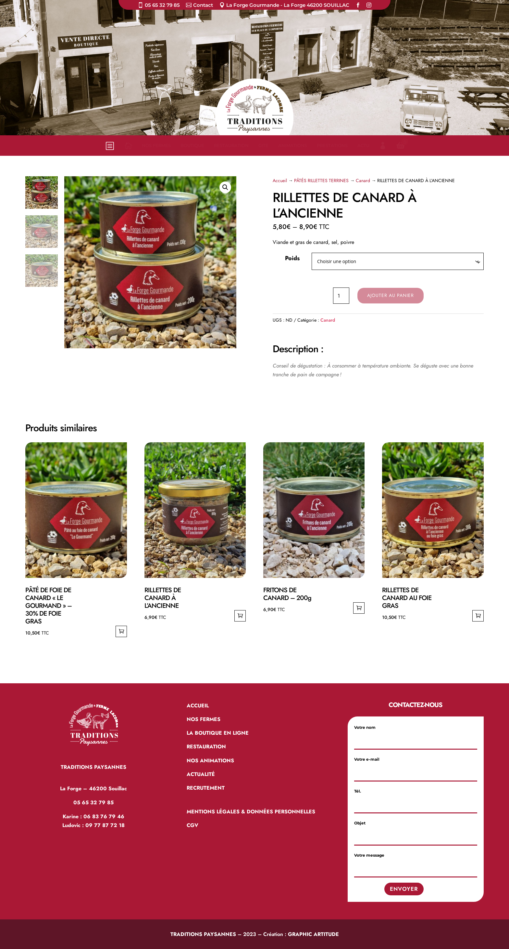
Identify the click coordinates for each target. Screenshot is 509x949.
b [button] (109, 145)
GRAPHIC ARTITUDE (313, 934)
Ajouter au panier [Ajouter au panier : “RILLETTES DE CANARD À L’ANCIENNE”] (240, 616)
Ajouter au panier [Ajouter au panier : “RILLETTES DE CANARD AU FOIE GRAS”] (478, 616)
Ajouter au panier (390, 295)
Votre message (415, 862)
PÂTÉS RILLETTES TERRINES (321, 180)
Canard (363, 180)
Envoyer (404, 889)
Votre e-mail (415, 766)
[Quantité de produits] (341, 295)
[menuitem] (159, 6)
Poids (292, 258)
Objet (415, 829)
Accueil (280, 180)
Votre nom (415, 734)
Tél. (415, 798)
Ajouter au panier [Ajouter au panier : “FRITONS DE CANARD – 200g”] (359, 608)
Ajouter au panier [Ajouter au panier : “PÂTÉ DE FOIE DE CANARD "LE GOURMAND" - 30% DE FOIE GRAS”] (121, 631)
